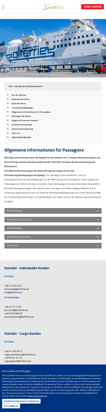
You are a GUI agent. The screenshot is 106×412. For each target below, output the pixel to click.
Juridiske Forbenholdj (22, 125)
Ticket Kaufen (92, 6)
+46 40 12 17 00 (12, 306)
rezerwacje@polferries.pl (16, 289)
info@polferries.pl (13, 292)
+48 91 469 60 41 (13, 351)
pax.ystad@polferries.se (16, 310)
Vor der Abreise (19, 95)
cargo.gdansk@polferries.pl (17, 361)
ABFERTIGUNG (53, 228)
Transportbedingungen (22, 108)
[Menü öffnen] (3, 7)
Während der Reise (21, 99)
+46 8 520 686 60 (13, 313)
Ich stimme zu (11, 406)
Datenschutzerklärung (22, 129)
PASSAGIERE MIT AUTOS (53, 219)
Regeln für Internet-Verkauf (25, 120)
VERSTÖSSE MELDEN (21, 137)
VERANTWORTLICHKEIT (53, 237)
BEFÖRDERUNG (53, 211)
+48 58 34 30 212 (13, 357)
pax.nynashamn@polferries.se (19, 317)
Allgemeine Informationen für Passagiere (31, 112)
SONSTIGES (53, 245)
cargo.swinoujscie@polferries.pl (19, 354)
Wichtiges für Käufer (21, 116)
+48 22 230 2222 (13, 285)
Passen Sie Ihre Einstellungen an (21, 401)
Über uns (16, 133)
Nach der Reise (19, 103)
